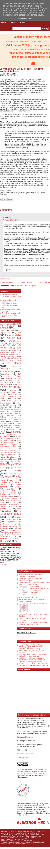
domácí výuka (12, 401)
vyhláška (11, 522)
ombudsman (4, 459)
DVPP (12, 330)
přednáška (10, 489)
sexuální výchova (11, 498)
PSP (13, 366)
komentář (17, 432)
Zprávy (17, 386)
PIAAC (2, 360)
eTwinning (17, 407)
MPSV (14, 345)
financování (16, 411)
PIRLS (11, 360)
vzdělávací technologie (8, 526)
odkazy (13, 457)
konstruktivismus (8, 438)
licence (19, 440)
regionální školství (6, 497)
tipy (20, 511)
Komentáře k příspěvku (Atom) (26, 286)
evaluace (7, 409)
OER (11, 357)
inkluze (15, 75)
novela (19, 453)
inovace (18, 423)
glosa (7, 413)
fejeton (16, 409)
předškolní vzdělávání (8, 493)
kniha (11, 429)
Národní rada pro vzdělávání (9, 355)
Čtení (13, 23)
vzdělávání (4, 528)
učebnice (8, 519)
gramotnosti (17, 413)
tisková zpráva (12, 513)
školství (4, 541)
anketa (2, 392)
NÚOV (2, 353)
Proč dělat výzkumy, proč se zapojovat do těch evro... (11, 315)
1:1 (1, 324)
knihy (2, 432)
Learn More (22, 18)
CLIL (16, 328)
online (15, 459)
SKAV (19, 376)
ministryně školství (8, 447)
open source (4, 461)
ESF (19, 333)
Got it (31, 18)
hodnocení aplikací (8, 417)
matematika (9, 442)
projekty (3, 482)
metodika (3, 445)
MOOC (2, 345)
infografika (3, 419)
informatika (14, 421)
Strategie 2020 (11, 378)
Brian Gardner (14, 842)
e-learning (3, 407)
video (19, 519)
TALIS (2, 380)
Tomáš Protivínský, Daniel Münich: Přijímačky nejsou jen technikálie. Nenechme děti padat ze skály (31, 647)
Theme (3, 842)
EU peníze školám (13, 335)
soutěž (12, 502)
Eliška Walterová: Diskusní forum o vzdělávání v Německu (31, 575)
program (3, 480)
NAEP (19, 348)
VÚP (6, 387)
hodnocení (10, 416)
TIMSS (18, 380)
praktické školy (15, 474)
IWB (10, 341)
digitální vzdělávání (8, 396)
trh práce (18, 517)
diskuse (2, 399)
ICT (19, 337)
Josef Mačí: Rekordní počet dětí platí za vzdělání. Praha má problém (33, 655)
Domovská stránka (25, 282)
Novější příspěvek (6, 282)
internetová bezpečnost (12, 426)
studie (15, 507)
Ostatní (16, 358)
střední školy (5, 509)
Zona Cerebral (38, 842)
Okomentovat (4, 279)
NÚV (13, 353)
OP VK (18, 357)
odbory (2, 457)
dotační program (5, 403)
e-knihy (13, 405)
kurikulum (9, 440)
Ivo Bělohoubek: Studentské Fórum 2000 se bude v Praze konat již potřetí (34, 584)
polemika (16, 467)
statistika (14, 505)
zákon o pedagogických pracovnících (10, 532)
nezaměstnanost (6, 453)
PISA (19, 360)
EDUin (7, 333)
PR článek (14, 363)
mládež (2, 449)
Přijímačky (4, 374)
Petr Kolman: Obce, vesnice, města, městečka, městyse (31, 600)
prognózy (14, 478)
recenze (3, 495)
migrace (14, 445)
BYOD (19, 324)
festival (2, 411)
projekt (13, 480)
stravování (3, 507)
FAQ (8, 338)
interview (7, 427)
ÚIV (5, 534)
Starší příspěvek (44, 282)
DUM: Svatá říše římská (38, 604)
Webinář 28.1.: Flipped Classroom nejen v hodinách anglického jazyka (33, 623)
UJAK (7, 382)
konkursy (18, 436)
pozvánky (16, 470)
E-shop (4, 565)
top (9, 517)
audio (14, 392)
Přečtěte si (6, 371)
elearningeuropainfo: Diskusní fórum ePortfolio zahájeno (31, 580)
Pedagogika (5, 369)
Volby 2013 (17, 384)
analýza (13, 390)
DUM (2, 330)
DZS (19, 330)
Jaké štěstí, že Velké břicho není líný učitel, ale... (9, 305)
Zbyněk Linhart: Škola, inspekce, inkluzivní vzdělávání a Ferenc (21, 70)
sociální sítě (4, 500)
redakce (14, 495)
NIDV (13, 350)
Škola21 (15, 539)
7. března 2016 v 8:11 (10, 220)
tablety (19, 509)
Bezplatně (10, 326)
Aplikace (9, 324)
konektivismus (11, 434)
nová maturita (9, 455)
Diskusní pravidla (23, 758)
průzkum (18, 487)
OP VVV (7, 359)
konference (4, 436)
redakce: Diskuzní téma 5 (28, 597)
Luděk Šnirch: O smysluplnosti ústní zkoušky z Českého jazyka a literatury (39, 589)
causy (7, 75)
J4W (26, 843)
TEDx (10, 380)
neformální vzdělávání (8, 451)
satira (19, 497)
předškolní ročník (7, 491)
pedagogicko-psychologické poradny (10, 464)
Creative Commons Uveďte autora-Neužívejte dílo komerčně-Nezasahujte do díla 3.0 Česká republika (32, 771)
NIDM (5, 350)
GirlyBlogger (10, 843)
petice (2, 468)
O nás (22, 23)
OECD (2, 357)
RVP (19, 374)
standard (3, 505)
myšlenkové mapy (12, 449)
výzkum (18, 528)
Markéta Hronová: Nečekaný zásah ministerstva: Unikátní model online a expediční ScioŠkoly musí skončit (32, 660)
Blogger (40, 847)
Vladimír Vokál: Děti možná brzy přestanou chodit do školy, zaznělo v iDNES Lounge (34, 664)
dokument (17, 398)
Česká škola (6, 832)
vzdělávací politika (8, 524)
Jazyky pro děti (13, 343)
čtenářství (3, 539)
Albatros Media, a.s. (25, 737)
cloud (15, 394)
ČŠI (11, 75)
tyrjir (4, 217)
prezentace (7, 476)
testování (8, 511)
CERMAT (4, 328)
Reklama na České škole (25, 754)
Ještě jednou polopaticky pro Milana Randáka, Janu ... (11, 296)
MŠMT (3, 23)
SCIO (8, 376)
